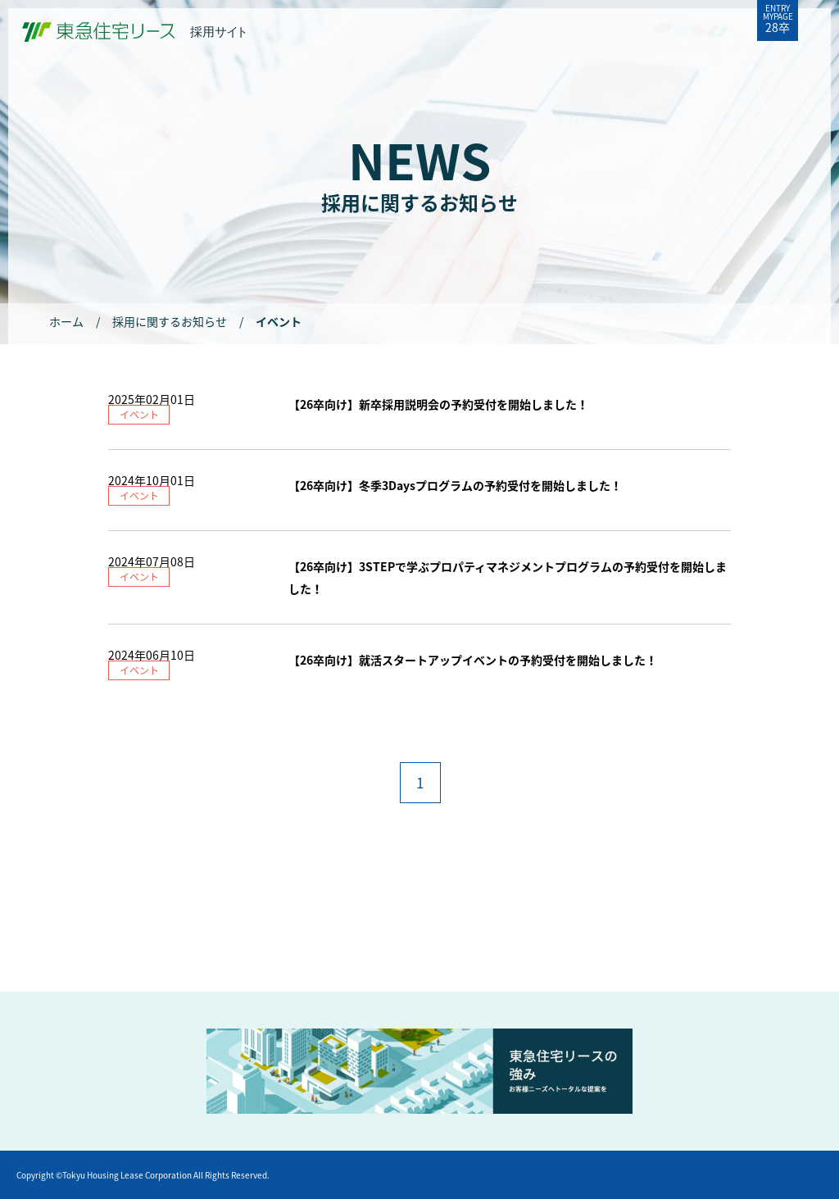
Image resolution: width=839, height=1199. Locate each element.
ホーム (66, 321)
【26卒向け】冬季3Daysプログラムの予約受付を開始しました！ (455, 485)
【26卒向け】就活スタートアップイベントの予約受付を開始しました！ (472, 660)
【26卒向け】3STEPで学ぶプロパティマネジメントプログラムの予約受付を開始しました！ (507, 577)
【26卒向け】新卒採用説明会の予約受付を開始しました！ (438, 404)
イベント (139, 414)
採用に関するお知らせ (169, 321)
